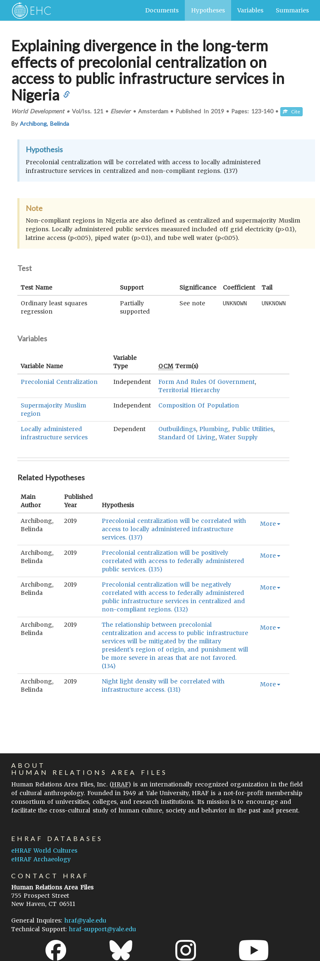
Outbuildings (177, 429)
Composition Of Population (198, 405)
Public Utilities (252, 429)
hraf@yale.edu (85, 920)
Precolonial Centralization (59, 382)
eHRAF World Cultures (44, 850)
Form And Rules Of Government (206, 382)
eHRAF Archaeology (41, 859)
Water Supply (238, 437)
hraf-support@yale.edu (102, 929)
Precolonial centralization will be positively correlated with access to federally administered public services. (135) (173, 561)
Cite (291, 111)
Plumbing (213, 429)
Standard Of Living (186, 437)
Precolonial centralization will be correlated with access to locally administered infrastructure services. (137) (174, 529)
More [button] (270, 523)
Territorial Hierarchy (189, 390)
